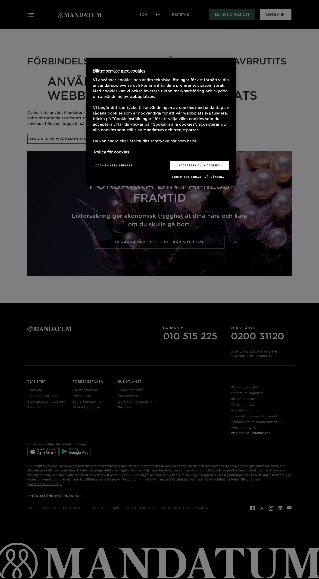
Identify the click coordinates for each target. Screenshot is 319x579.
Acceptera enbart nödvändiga (198, 177)
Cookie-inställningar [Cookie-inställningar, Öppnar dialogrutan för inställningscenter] (114, 165)
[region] (161, 122)
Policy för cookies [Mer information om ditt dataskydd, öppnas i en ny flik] (111, 152)
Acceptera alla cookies (199, 165)
